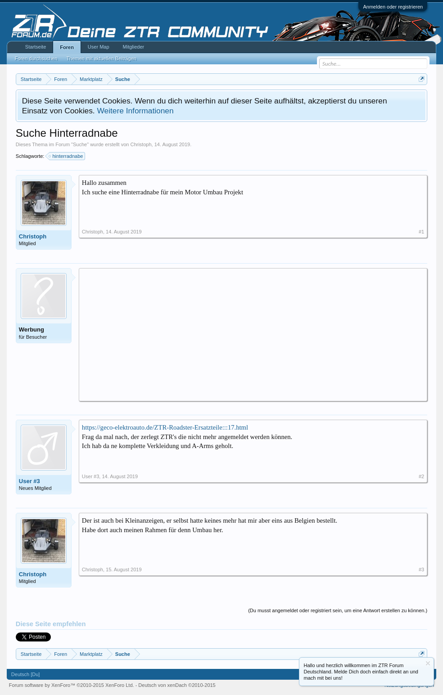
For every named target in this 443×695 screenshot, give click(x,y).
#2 (421, 476)
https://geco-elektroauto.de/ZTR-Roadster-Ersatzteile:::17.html (165, 427)
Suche (80, 144)
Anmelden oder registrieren (393, 6)
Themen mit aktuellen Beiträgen (101, 58)
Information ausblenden (428, 663)
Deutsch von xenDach (176, 685)
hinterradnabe (66, 156)
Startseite (35, 46)
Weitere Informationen (135, 110)
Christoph (140, 144)
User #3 (29, 481)
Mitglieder (134, 46)
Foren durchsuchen (36, 58)
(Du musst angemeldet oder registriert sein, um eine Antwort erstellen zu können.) (337, 610)
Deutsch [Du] (25, 674)
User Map (98, 46)
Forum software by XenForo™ (71, 685)
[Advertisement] (253, 334)
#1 (421, 231)
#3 (421, 569)
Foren (67, 47)
